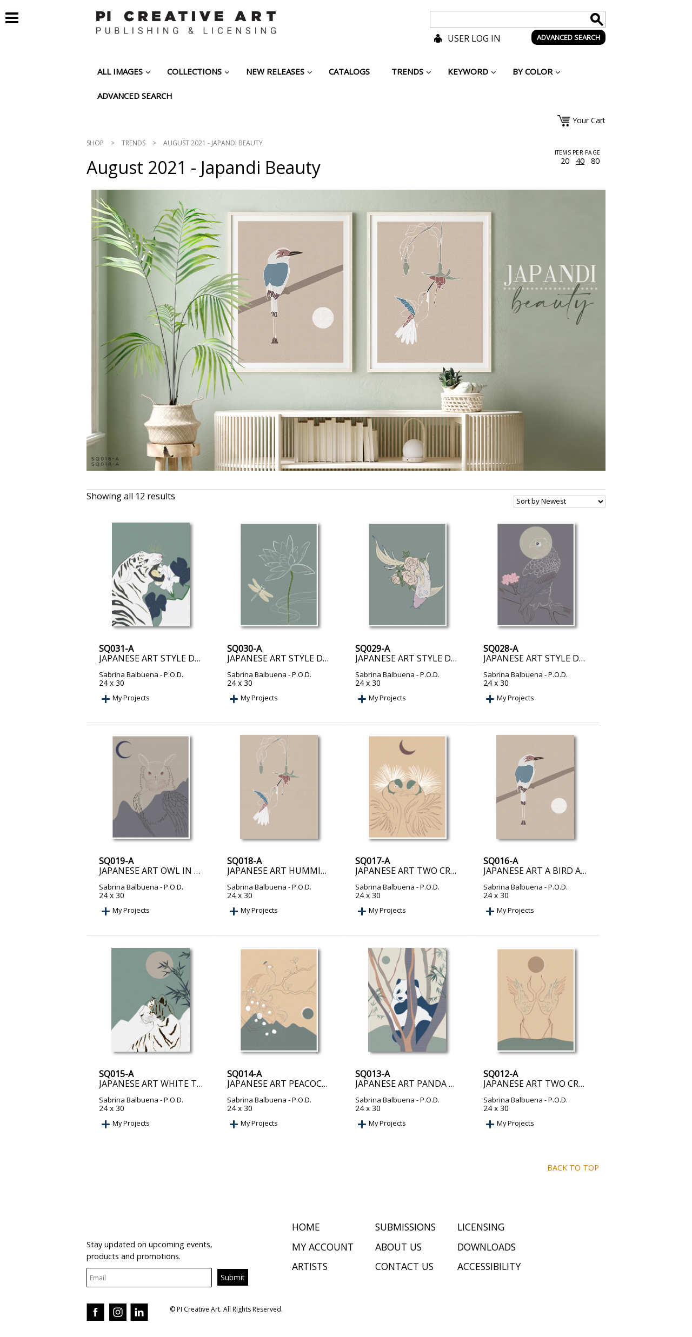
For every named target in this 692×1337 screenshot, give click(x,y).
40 (580, 161)
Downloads (486, 1247)
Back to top (573, 1167)
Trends (133, 143)
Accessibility (489, 1267)
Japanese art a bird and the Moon (563, 871)
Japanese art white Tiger (157, 1083)
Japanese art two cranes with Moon (569, 1083)
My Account (323, 1247)
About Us (398, 1247)
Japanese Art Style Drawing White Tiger (193, 658)
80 (595, 161)
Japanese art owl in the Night (170, 871)
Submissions (405, 1228)
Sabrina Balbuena (128, 674)
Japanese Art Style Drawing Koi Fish (439, 658)
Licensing (480, 1228)
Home (306, 1228)
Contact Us (404, 1267)
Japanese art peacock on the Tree (306, 1083)
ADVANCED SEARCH (568, 37)
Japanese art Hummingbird (290, 871)
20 (565, 161)
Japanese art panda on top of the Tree (446, 1083)
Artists (310, 1267)
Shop (95, 143)
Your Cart (589, 120)
